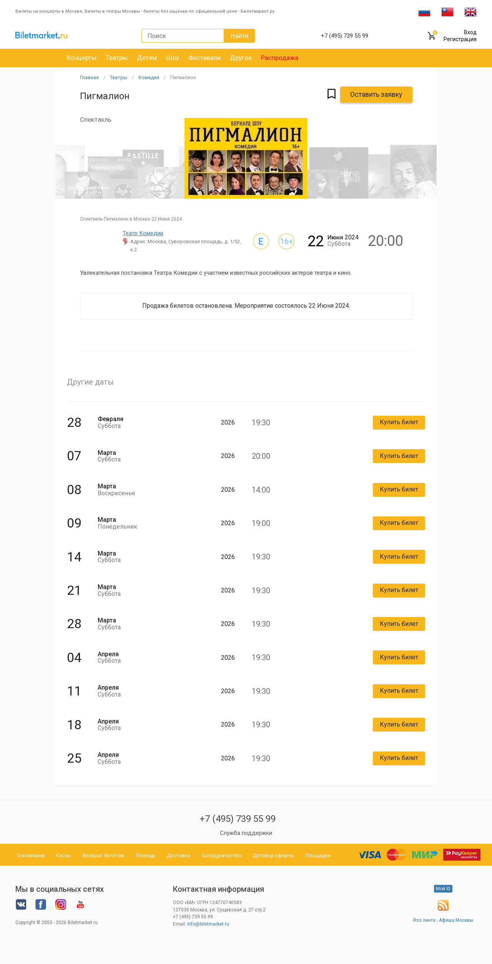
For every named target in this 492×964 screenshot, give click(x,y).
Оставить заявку (376, 94)
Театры (117, 57)
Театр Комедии (143, 233)
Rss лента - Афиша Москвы (443, 920)
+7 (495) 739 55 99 (237, 819)
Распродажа (279, 57)
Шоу (172, 57)
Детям (147, 57)
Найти (239, 36)
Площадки (318, 855)
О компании (31, 855)
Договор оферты (273, 855)
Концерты (81, 57)
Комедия (148, 77)
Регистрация (460, 39)
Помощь (145, 855)
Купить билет (399, 422)
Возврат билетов (103, 855)
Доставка (178, 855)
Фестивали (204, 57)
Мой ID (443, 888)
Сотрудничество (221, 855)
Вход (470, 32)
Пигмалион (183, 77)
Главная (89, 77)
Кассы (63, 855)
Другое (241, 57)
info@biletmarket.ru (208, 924)
